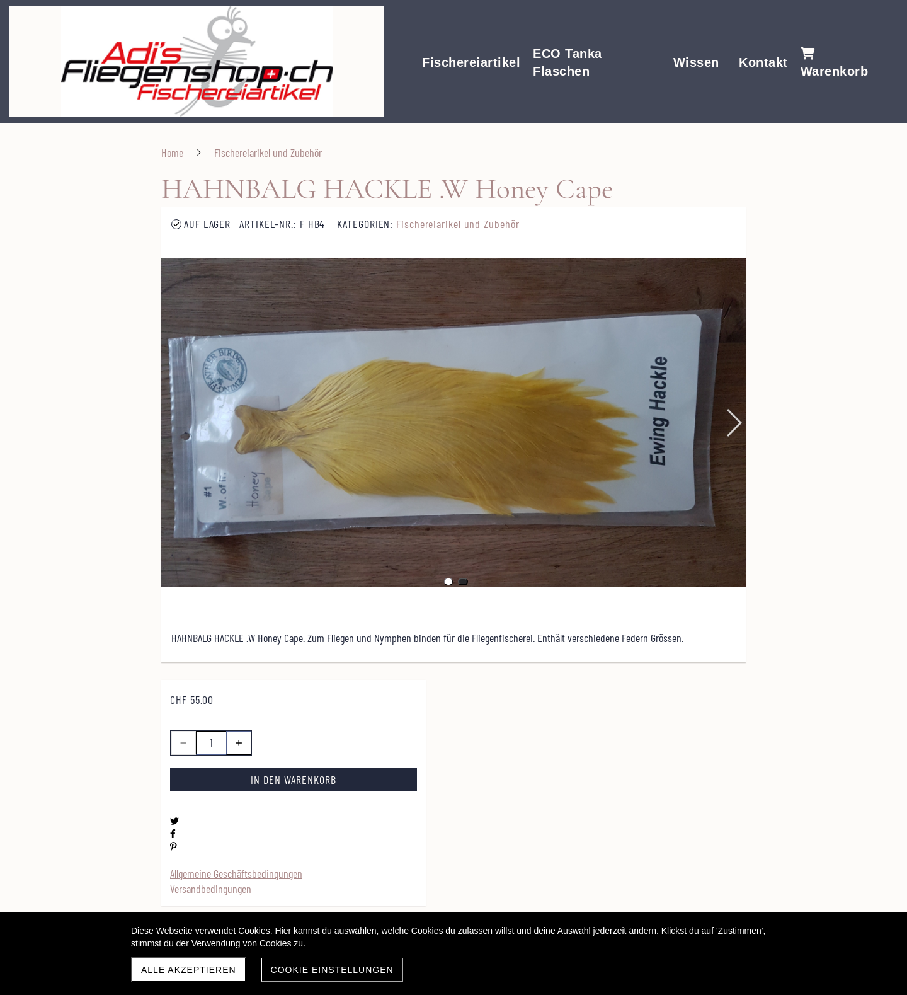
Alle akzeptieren (188, 970)
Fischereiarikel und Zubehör (457, 224)
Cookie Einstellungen (332, 970)
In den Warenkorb (293, 779)
